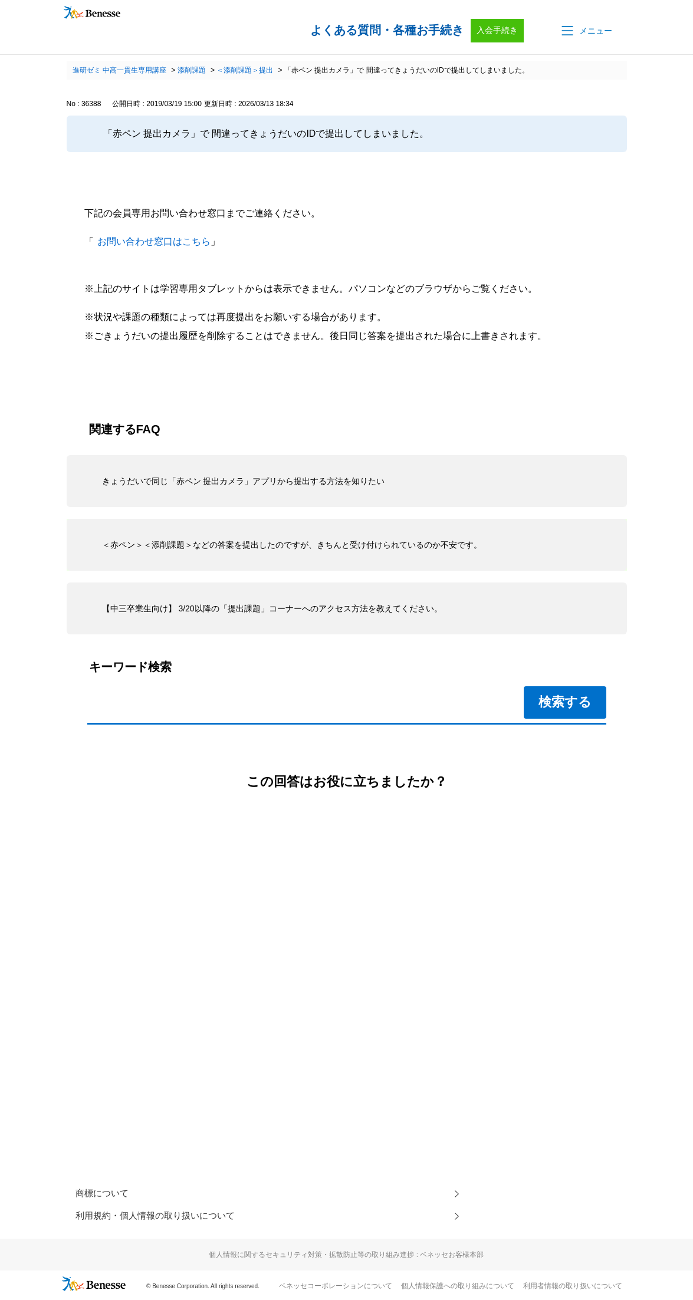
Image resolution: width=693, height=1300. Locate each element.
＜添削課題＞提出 (244, 70)
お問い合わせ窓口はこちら (154, 241)
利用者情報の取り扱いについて (572, 1289)
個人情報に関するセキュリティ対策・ (346, 1257)
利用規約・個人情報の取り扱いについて (160, 1218)
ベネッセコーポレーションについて (335, 1289)
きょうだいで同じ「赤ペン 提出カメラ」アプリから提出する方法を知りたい (243, 481)
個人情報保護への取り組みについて (457, 1289)
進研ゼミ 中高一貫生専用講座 (119, 70)
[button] (585, 30)
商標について (103, 1194)
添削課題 (192, 70)
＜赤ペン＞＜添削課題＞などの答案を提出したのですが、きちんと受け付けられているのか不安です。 (292, 544)
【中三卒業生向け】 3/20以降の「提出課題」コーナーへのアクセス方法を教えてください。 (272, 608)
